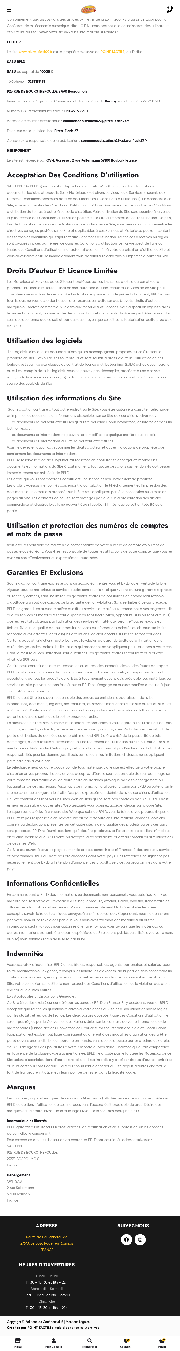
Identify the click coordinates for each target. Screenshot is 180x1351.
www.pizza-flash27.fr (35, 52)
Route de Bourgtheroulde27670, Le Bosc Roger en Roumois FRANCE (46, 1243)
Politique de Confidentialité (44, 1321)
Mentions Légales (78, 1321)
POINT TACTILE (112, 52)
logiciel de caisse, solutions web (53, 1327)
